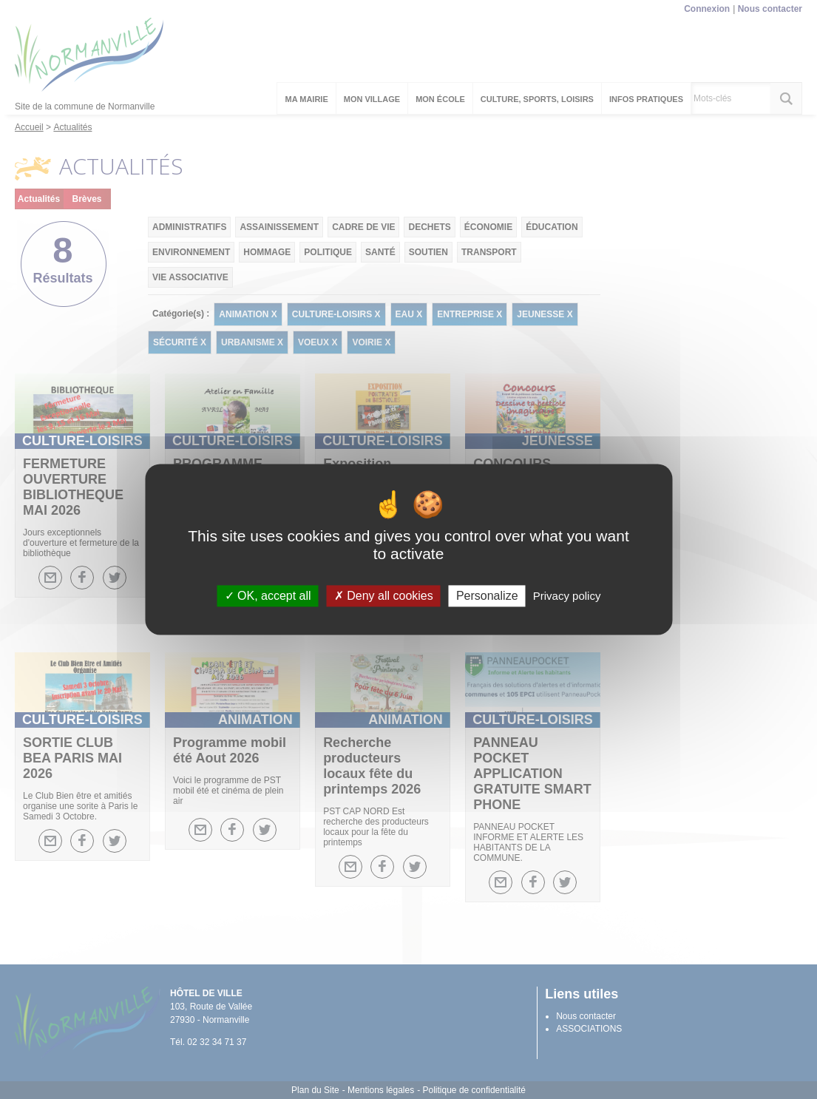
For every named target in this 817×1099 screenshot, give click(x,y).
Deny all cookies (383, 595)
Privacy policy (567, 595)
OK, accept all (268, 595)
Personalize (487, 595)
